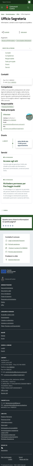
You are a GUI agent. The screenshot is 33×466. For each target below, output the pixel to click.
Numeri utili (4, 393)
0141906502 (12, 120)
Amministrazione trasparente (9, 430)
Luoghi (3, 348)
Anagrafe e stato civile (7, 315)
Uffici (18, 14)
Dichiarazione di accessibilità (9, 428)
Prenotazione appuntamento (9, 437)
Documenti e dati (6, 291)
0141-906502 (12, 82)
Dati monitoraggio (6, 457)
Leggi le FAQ (4, 432)
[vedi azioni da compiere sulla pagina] (22, 32)
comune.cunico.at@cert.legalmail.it (13, 128)
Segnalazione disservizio (8, 435)
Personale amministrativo (8, 299)
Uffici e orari (4, 390)
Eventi (3, 351)
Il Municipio (6, 114)
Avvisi (2, 338)
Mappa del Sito (24, 459)
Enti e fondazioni (6, 294)
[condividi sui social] (5, 32)
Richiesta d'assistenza (7, 439)
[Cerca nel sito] (27, 7)
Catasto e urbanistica (7, 320)
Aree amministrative (7, 288)
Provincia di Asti (5, 419)
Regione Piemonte (7, 2)
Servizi (21, 457)
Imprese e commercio (7, 323)
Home (2, 14)
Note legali (4, 425)
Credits (10, 459)
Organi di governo (6, 296)
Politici (3, 302)
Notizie (3, 336)
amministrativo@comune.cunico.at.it (14, 124)
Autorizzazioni (8, 157)
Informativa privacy (6, 422)
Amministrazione (10, 14)
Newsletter (4, 450)
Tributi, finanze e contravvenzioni (10, 326)
